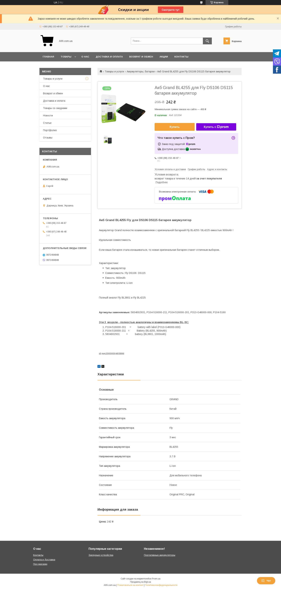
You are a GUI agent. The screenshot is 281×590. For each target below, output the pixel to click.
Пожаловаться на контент (130, 585)
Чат (266, 580)
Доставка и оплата (109, 56)
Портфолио (50, 130)
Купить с (216, 127)
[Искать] (207, 41)
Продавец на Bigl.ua (140, 582)
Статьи (47, 122)
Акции (163, 56)
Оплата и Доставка (44, 559)
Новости (48, 115)
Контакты (181, 56)
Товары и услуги (114, 71)
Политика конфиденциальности (161, 585)
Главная (48, 56)
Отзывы (47, 137)
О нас (85, 56)
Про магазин (40, 564)
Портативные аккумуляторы (159, 555)
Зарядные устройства (101, 555)
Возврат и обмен (141, 56)
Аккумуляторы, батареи (141, 71)
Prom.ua (156, 578)
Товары (66, 56)
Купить (175, 126)
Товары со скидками (55, 108)
